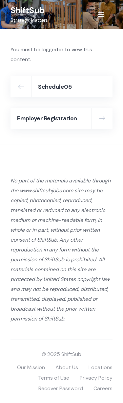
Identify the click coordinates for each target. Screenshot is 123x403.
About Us (66, 367)
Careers (103, 388)
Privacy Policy (96, 377)
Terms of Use (53, 377)
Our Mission (31, 367)
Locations (101, 367)
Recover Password (60, 388)
